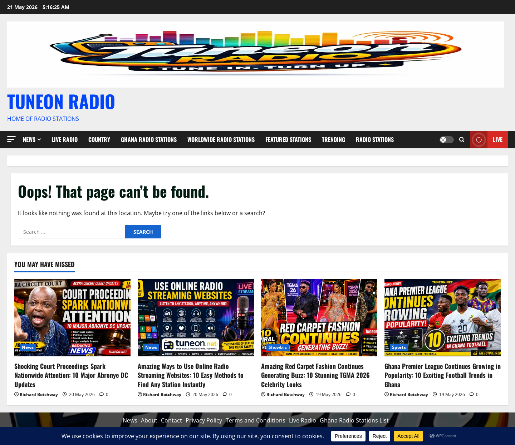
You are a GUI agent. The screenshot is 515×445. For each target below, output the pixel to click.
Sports (399, 347)
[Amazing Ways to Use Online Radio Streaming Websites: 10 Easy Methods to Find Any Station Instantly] (196, 318)
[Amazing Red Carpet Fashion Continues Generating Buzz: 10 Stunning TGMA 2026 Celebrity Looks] (319, 318)
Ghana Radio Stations (149, 139)
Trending (333, 139)
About (149, 420)
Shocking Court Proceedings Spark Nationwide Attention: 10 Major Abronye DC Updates (71, 375)
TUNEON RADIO (61, 101)
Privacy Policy (204, 420)
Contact (171, 420)
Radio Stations (375, 139)
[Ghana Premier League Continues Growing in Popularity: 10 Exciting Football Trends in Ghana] (442, 318)
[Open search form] (462, 140)
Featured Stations (288, 139)
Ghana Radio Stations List (354, 420)
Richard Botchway (39, 394)
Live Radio (65, 139)
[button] (11, 139)
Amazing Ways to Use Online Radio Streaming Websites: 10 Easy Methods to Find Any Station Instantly (191, 375)
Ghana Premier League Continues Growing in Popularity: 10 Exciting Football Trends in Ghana (442, 375)
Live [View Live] (486, 139)
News (29, 139)
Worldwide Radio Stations (221, 139)
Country (99, 139)
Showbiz (278, 347)
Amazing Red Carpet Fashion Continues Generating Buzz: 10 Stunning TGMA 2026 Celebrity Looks (315, 375)
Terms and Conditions (255, 420)
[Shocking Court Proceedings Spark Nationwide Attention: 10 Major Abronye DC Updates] (72, 318)
